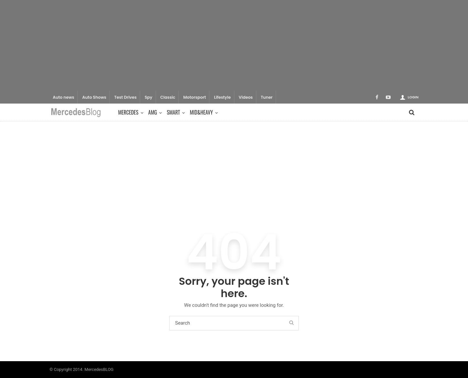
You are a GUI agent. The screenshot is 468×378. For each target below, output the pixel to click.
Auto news (63, 97)
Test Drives (125, 97)
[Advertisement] (234, 45)
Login (413, 97)
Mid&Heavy (203, 112)
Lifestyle (222, 97)
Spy (148, 97)
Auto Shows (94, 97)
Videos (246, 97)
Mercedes (130, 112)
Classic (167, 97)
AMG (154, 112)
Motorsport (194, 97)
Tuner (267, 97)
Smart (175, 112)
